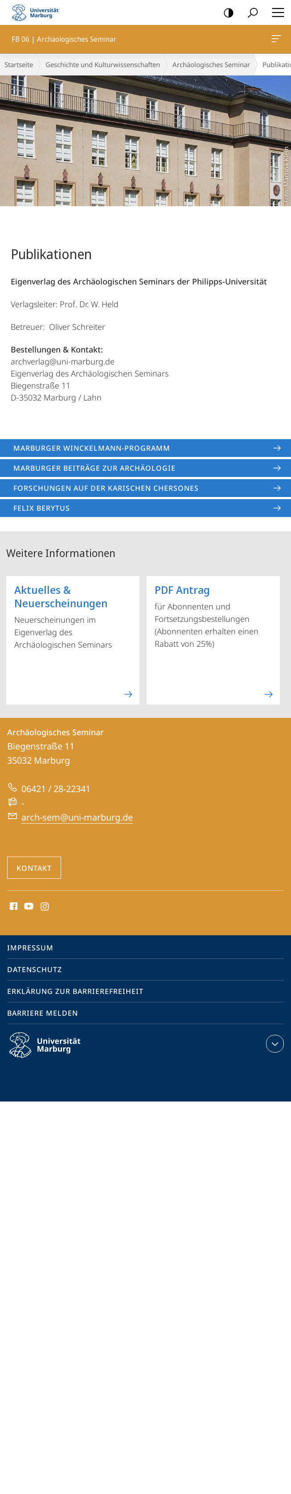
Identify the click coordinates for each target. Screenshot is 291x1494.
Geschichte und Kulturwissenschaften (102, 64)
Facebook (12, 907)
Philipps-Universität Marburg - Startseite (38, 12)
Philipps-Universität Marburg (52, 1052)
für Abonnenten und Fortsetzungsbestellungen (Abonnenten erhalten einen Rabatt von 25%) (214, 638)
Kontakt (34, 868)
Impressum (30, 948)
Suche (250, 13)
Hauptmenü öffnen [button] (275, 12)
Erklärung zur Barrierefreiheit (75, 991)
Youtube (27, 907)
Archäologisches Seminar (211, 64)
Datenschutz (34, 969)
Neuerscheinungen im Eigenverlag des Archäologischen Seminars (74, 638)
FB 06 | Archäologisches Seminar (275, 40)
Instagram (45, 907)
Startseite (18, 64)
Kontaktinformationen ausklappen (274, 1043)
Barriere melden (42, 1013)
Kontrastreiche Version (226, 13)
